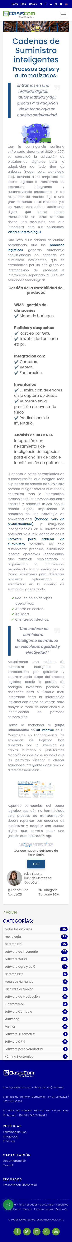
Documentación (14, 1161)
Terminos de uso (15, 1132)
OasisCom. (57, 1219)
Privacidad (10, 1136)
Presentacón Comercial (20, 1185)
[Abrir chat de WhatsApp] (8, 1204)
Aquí (36, 864)
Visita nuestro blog (24, 232)
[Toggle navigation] (63, 14)
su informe (45, 730)
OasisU (8, 1165)
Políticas (9, 1141)
